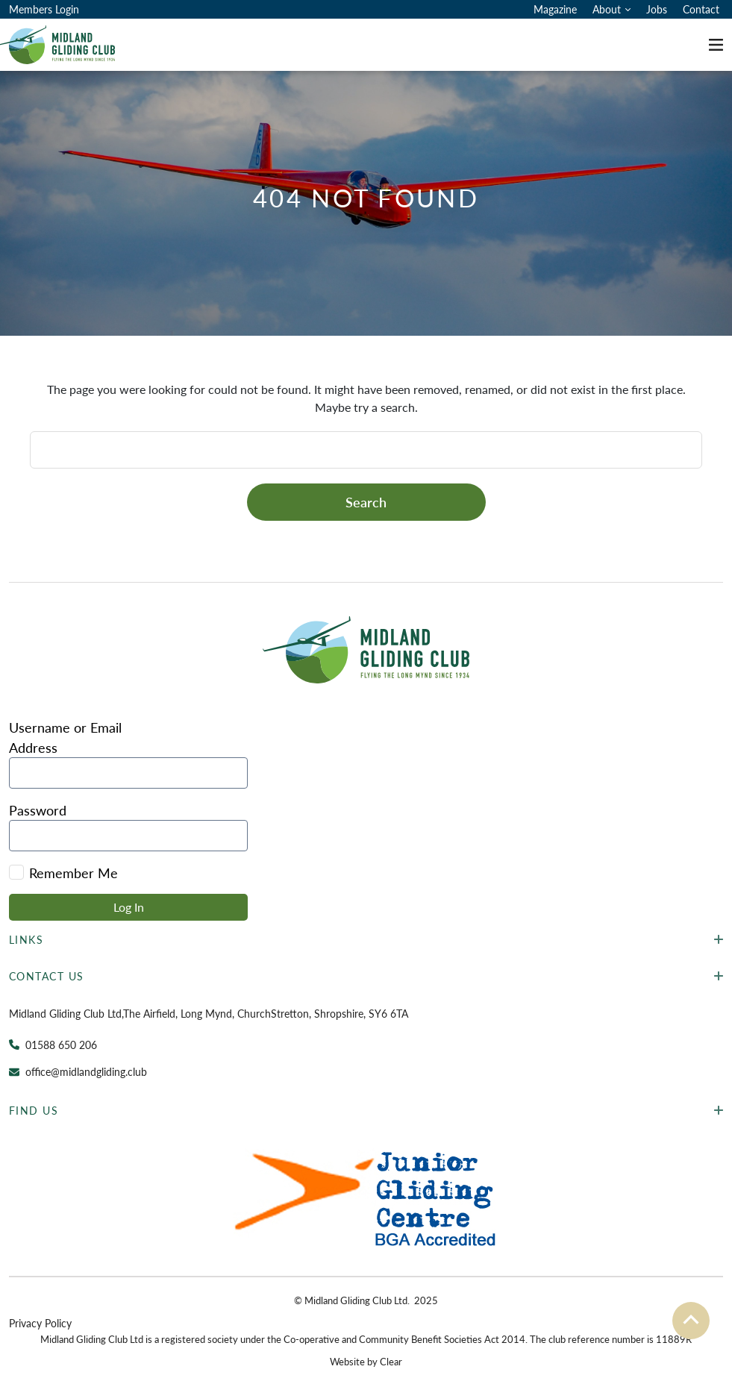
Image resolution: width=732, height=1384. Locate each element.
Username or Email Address (65, 737)
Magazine (555, 8)
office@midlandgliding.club (86, 1071)
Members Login (44, 8)
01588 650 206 (61, 1044)
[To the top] (691, 1320)
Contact (701, 8)
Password (37, 810)
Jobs (656, 8)
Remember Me (63, 872)
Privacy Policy (40, 1322)
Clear (391, 1361)
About (606, 8)
